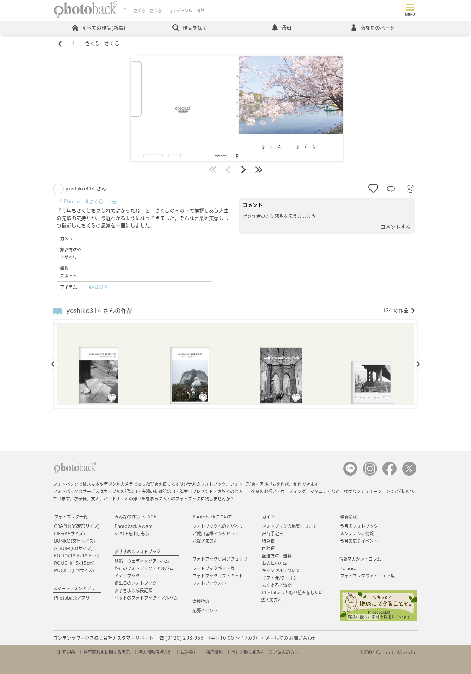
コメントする (395, 227)
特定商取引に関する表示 (107, 652)
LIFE (69, 534)
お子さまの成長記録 (133, 591)
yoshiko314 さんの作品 (99, 311)
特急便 (268, 541)
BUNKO (74, 541)
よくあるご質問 (277, 585)
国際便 (268, 549)
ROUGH (74, 563)
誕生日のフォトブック (136, 583)
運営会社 (189, 652)
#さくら (94, 201)
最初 (212, 170)
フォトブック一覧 (71, 517)
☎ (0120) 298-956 (181, 638)
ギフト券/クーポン (280, 578)
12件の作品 (399, 311)
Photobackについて (212, 517)
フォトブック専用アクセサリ (219, 559)
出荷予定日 (272, 534)
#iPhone (69, 201)
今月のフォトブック (359, 526)
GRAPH (77, 526)
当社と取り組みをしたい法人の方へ (265, 652)
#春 (113, 201)
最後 (258, 170)
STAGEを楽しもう (132, 534)
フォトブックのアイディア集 (367, 576)
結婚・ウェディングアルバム (142, 561)
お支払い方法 (274, 563)
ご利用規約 (64, 652)
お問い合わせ (302, 638)
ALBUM (73, 549)
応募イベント (205, 611)
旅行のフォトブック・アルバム (144, 569)
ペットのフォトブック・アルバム (146, 598)
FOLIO (77, 556)
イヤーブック (127, 576)
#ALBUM (98, 287)
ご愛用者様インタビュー (215, 534)
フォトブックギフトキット (217, 576)
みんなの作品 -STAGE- (136, 517)
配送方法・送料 (277, 556)
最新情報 (348, 517)
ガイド (268, 517)
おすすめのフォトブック (138, 552)
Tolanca (348, 569)
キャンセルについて (281, 571)
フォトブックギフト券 (213, 569)
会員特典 (200, 601)
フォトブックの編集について (289, 526)
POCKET (74, 571)
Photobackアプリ (72, 598)
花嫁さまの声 (205, 541)
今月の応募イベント (359, 541)
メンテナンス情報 (357, 534)
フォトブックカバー (211, 583)
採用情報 (214, 652)
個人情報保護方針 (155, 652)
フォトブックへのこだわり (217, 526)
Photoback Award (134, 526)
